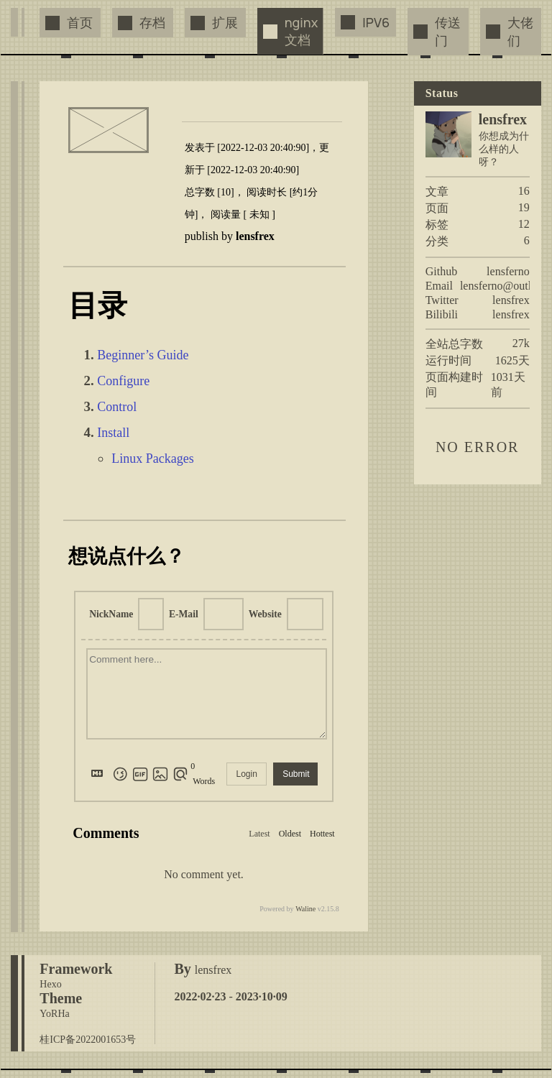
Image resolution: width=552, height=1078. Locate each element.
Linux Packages (152, 458)
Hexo (50, 984)
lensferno (508, 271)
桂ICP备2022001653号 (88, 1039)
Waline (305, 909)
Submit (295, 774)
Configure (123, 381)
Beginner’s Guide (142, 355)
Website (265, 614)
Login (246, 774)
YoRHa (54, 1013)
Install (113, 432)
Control (117, 407)
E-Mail (183, 614)
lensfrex (511, 300)
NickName (111, 614)
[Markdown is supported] (100, 774)
